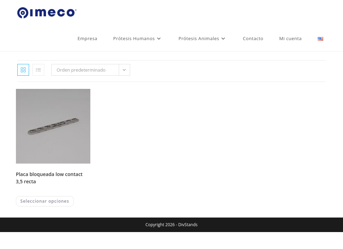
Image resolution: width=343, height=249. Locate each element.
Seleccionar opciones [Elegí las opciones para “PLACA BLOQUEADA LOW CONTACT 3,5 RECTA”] (44, 201)
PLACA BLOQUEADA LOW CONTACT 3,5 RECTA (49, 178)
